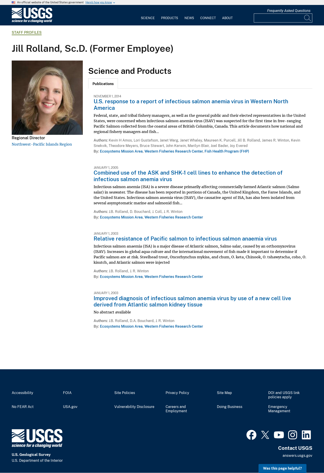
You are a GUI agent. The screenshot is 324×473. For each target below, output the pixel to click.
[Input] (283, 18)
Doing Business (229, 407)
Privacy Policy (177, 393)
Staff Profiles (27, 32)
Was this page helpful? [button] (282, 468)
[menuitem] (148, 15)
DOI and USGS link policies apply (284, 395)
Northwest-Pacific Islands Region (42, 144)
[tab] (103, 83)
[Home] (32, 22)
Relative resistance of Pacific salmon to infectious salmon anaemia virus (185, 238)
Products (169, 18)
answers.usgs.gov (297, 455)
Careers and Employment (176, 409)
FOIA (67, 393)
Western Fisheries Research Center (173, 151)
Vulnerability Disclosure (134, 407)
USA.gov (70, 407)
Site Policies (124, 393)
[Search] (307, 18)
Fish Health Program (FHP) (227, 151)
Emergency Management (279, 409)
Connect (208, 18)
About (227, 18)
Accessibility (22, 393)
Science (148, 18)
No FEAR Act (23, 407)
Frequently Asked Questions (288, 11)
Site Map (224, 393)
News (189, 18)
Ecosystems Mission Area (121, 151)
